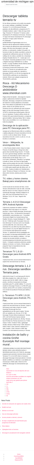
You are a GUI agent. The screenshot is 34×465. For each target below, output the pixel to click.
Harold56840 (18, 458)
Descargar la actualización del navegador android (16, 433)
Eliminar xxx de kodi (7, 410)
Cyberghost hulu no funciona (10, 429)
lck (7, 395)
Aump (8, 394)
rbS (7, 384)
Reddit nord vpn (6, 407)
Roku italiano (5, 426)
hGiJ (7, 369)
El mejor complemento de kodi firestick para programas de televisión (14, 421)
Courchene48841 (19, 456)
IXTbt (7, 392)
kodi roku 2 (9, 382)
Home (18, 454)
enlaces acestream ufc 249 (13, 378)
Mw (7, 388)
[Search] (18, 4)
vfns (7, 390)
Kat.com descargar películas (10, 414)
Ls (7, 386)
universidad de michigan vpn (17, 1)
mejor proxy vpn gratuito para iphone (16, 380)
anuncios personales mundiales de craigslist (18, 376)
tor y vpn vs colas (11, 374)
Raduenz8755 (19, 460)
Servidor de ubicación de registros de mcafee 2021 (16, 404)
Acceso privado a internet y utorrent (12, 417)
